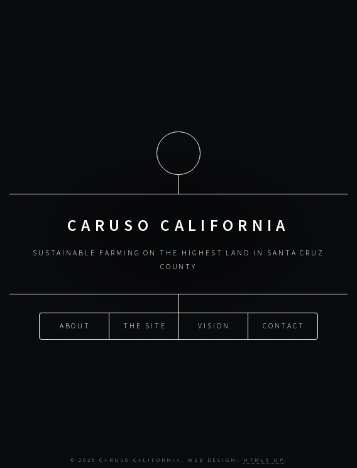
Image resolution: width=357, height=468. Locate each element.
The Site (144, 325)
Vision (214, 325)
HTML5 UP (263, 459)
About (75, 325)
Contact (284, 325)
